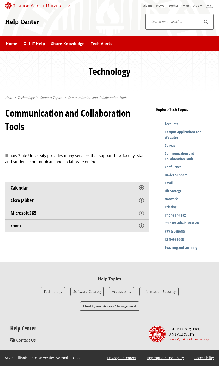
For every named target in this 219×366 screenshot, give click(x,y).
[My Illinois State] (209, 5)
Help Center (22, 21)
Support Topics (51, 97)
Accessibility (121, 291)
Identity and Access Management (109, 306)
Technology (26, 97)
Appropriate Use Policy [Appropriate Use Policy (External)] (165, 357)
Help (8, 97)
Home (11, 43)
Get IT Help (34, 43)
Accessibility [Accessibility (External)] (204, 357)
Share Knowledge (67, 43)
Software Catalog (87, 291)
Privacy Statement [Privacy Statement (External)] (121, 357)
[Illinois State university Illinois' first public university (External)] (179, 334)
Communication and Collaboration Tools (97, 97)
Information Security (159, 291)
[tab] (77, 188)
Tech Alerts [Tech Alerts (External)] (101, 43)
